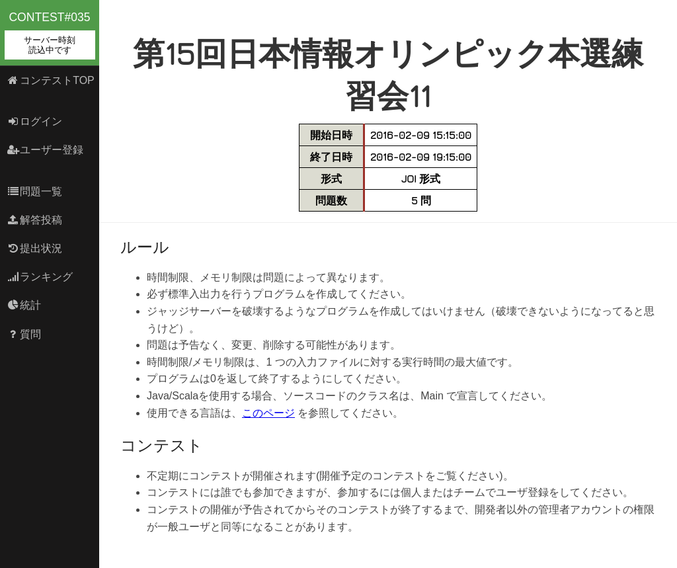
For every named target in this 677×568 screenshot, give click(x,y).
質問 (24, 334)
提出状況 (35, 248)
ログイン (35, 121)
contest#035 (50, 35)
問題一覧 (35, 191)
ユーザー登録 (45, 149)
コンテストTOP (51, 80)
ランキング (40, 276)
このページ (268, 413)
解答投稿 (35, 219)
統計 (24, 305)
